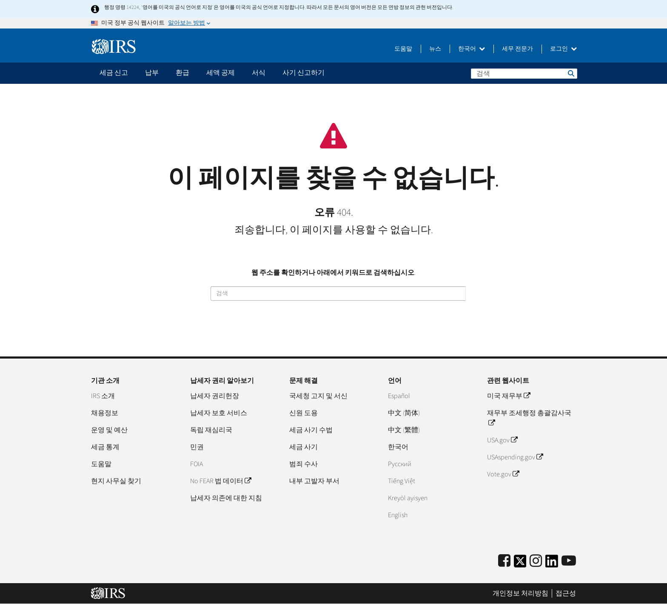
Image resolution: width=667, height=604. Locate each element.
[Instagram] (536, 561)
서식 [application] (258, 72)
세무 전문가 (517, 49)
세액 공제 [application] (220, 72)
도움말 (403, 49)
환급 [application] (182, 72)
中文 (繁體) (404, 430)
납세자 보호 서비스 (218, 413)
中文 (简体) (404, 413)
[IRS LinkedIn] (551, 563)
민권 (197, 447)
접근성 (566, 593)
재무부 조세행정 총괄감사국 (529, 418)
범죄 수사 (303, 464)
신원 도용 (303, 413)
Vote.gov (503, 474)
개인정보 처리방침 (520, 593)
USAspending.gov (515, 457)
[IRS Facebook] (504, 561)
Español (399, 396)
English (398, 515)
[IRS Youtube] (569, 561)
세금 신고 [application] (114, 72)
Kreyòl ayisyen (408, 498)
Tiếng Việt (401, 481)
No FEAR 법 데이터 (220, 481)
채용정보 (104, 413)
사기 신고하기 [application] (303, 72)
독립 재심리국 (211, 430)
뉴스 (435, 49)
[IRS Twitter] (520, 563)
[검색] (524, 73)
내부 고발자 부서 (314, 481)
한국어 (471, 49)
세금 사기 (303, 447)
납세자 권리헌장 (214, 396)
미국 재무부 (508, 396)
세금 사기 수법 (311, 430)
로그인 (563, 49)
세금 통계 (105, 447)
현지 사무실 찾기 (116, 481)
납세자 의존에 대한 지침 (226, 498)
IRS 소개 (103, 396)
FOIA (196, 464)
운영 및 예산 (109, 430)
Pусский (399, 464)
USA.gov (502, 440)
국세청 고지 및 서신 (318, 396)
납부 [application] (152, 72)
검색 (570, 73)
